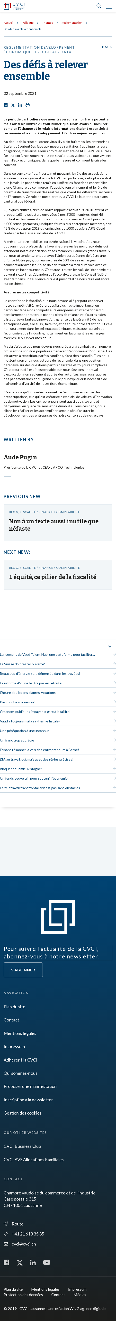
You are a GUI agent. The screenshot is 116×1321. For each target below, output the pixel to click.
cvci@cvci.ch (20, 1243)
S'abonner (23, 969)
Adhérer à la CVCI (20, 1060)
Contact (11, 1019)
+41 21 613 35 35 (24, 1233)
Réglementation (72, 22)
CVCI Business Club (22, 1146)
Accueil (8, 22)
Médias (79, 1294)
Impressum (14, 1046)
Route (14, 1223)
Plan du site (14, 1006)
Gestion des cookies (23, 1113)
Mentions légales (20, 1033)
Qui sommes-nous (20, 1073)
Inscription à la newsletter (28, 1099)
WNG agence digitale (88, 1308)
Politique (28, 22)
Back (107, 47)
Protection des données (23, 1294)
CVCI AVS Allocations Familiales (34, 1159)
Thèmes (47, 22)
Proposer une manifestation (30, 1086)
